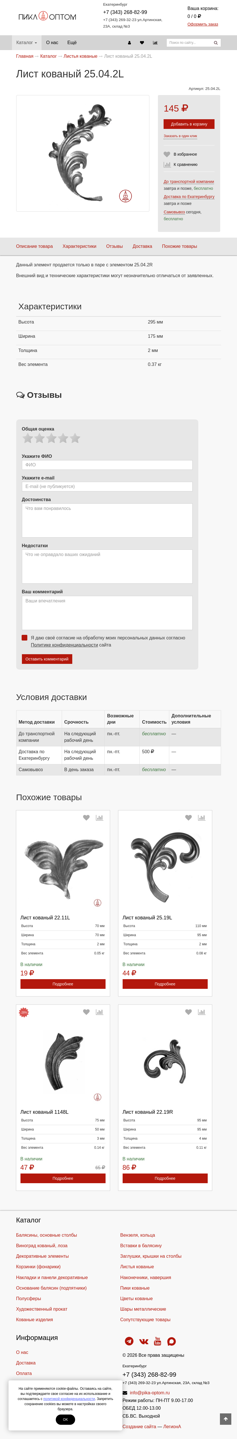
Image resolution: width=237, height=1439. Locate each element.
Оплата (24, 1373)
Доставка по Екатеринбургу (189, 196)
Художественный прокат (41, 1309)
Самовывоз (174, 212)
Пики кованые (135, 1288)
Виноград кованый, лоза (42, 1245)
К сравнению (185, 164)
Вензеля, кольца (137, 1235)
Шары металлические (143, 1309)
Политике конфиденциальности (64, 645)
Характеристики (79, 246)
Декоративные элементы (42, 1256)
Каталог (27, 42)
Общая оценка (38, 429)
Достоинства (36, 499)
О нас (52, 42)
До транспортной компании (189, 181)
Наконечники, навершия (145, 1277)
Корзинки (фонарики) (38, 1266)
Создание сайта (139, 1426)
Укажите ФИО (37, 456)
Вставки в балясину (141, 1245)
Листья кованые (137, 1266)
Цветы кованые (136, 1298)
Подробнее (63, 984)
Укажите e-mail (38, 477)
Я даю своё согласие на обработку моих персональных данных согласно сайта (105, 641)
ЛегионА (172, 1426)
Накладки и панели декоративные (52, 1277)
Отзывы (114, 246)
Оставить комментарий (47, 659)
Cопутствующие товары (145, 1319)
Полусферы (28, 1298)
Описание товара (34, 246)
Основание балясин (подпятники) (51, 1288)
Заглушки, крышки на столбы (151, 1256)
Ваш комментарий (42, 591)
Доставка (142, 246)
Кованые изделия (34, 1319)
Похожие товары (179, 246)
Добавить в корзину (189, 124)
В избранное (185, 154)
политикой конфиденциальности (69, 1399)
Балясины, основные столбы (46, 1235)
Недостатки (35, 545)
